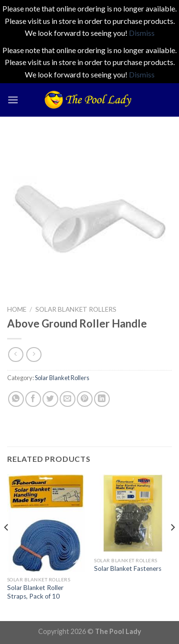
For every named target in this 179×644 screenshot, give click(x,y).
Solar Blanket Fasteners (127, 568)
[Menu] (13, 99)
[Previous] (6, 546)
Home (16, 309)
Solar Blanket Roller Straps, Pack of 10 (35, 592)
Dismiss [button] (142, 32)
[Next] (172, 546)
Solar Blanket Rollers (75, 309)
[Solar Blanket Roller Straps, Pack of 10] (46, 522)
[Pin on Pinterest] (85, 399)
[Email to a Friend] (67, 399)
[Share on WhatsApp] (16, 399)
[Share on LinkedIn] (102, 399)
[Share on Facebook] (33, 399)
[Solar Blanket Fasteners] (133, 513)
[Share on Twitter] (50, 399)
